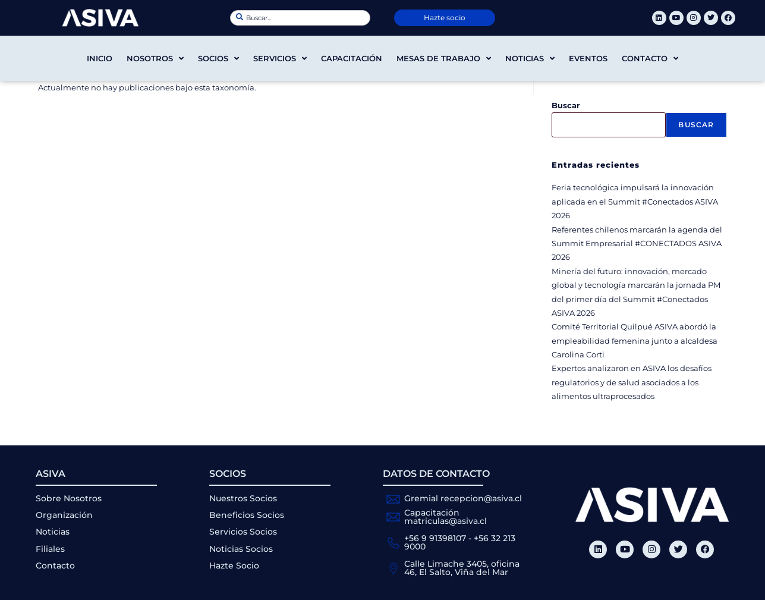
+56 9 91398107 (435, 538)
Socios (218, 58)
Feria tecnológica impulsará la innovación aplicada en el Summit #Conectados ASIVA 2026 (635, 201)
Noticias (530, 58)
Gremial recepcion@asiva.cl (463, 498)
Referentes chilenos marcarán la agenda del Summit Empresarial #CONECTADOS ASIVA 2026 (637, 243)
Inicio (99, 58)
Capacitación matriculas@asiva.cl (445, 516)
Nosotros (155, 58)
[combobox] (300, 18)
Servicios (280, 58)
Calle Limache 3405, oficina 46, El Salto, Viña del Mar (462, 567)
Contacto (650, 58)
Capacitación (351, 58)
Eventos (588, 58)
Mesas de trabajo (443, 58)
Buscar (566, 105)
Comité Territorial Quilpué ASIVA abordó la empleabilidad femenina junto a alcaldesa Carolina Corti (634, 340)
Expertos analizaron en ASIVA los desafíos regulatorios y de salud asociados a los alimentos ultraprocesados (632, 382)
